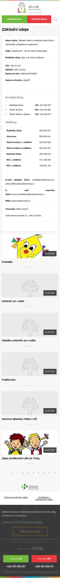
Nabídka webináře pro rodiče (19, 340)
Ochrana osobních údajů (16, 497)
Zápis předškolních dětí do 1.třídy (20, 458)
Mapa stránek (30, 571)
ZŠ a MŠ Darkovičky (30, 8)
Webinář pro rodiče (13, 301)
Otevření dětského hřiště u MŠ (19, 419)
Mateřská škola (39, 19)
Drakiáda (7, 261)
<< (12, 473)
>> (55, 473)
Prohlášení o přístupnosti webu (44, 498)
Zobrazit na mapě (30, 531)
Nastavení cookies (48, 571)
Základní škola (14, 19)
